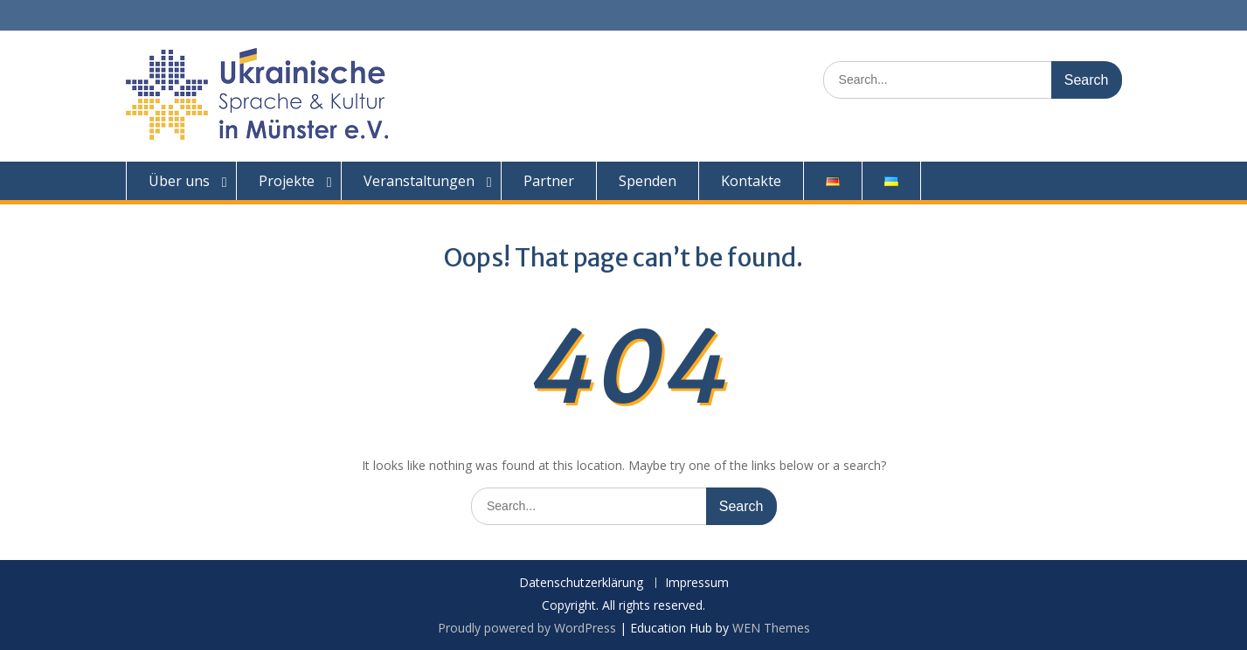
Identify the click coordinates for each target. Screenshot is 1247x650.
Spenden (647, 180)
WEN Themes (771, 627)
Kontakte (751, 180)
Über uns (179, 180)
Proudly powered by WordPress (527, 627)
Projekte (287, 180)
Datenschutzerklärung (581, 583)
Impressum (697, 583)
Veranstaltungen (419, 180)
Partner (548, 180)
